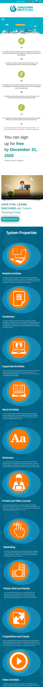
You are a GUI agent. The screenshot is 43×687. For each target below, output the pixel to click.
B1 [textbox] (22, 81)
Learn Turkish (21, 1)
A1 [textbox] (22, 48)
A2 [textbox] (22, 59)
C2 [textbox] (21, 124)
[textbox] (21, 53)
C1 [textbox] (21, 114)
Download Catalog (10, 219)
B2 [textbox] (22, 92)
